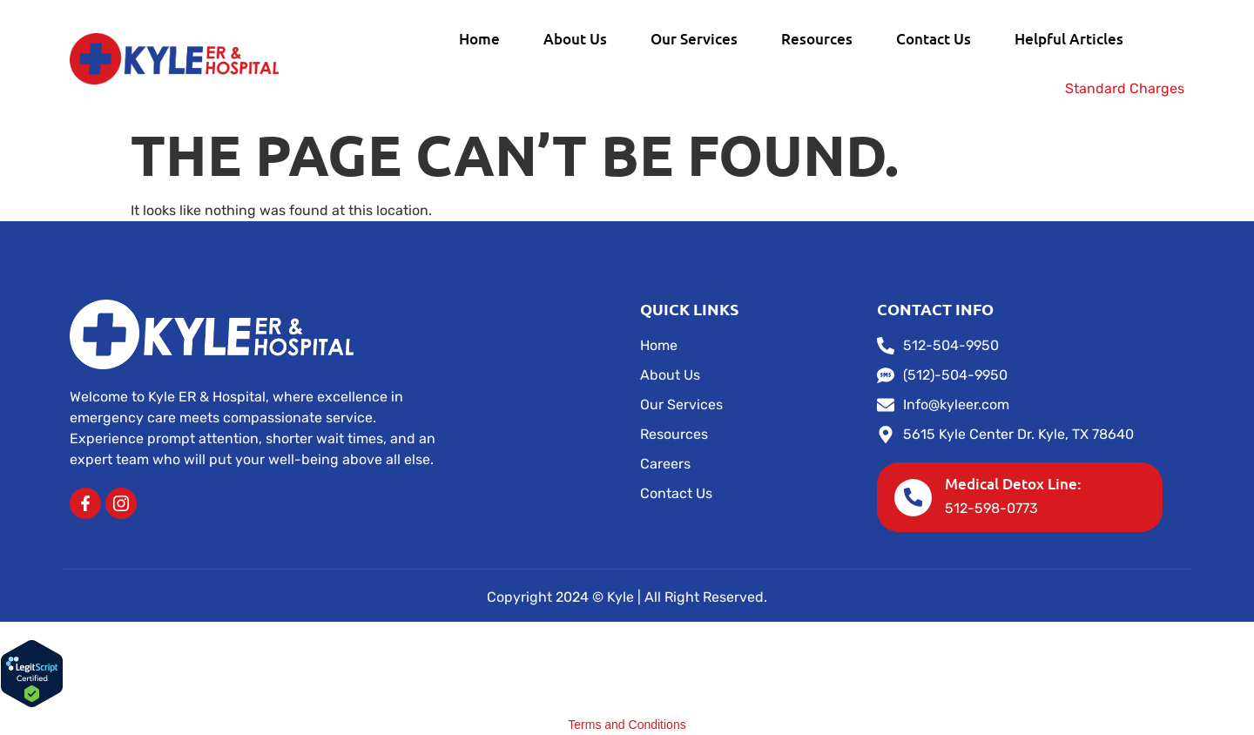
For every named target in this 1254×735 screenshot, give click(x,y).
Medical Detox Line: (1014, 484)
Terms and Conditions (626, 725)
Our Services (694, 39)
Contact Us (933, 39)
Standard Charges (1124, 88)
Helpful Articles (1069, 39)
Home (479, 39)
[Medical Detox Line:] (913, 497)
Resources (817, 39)
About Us (575, 39)
